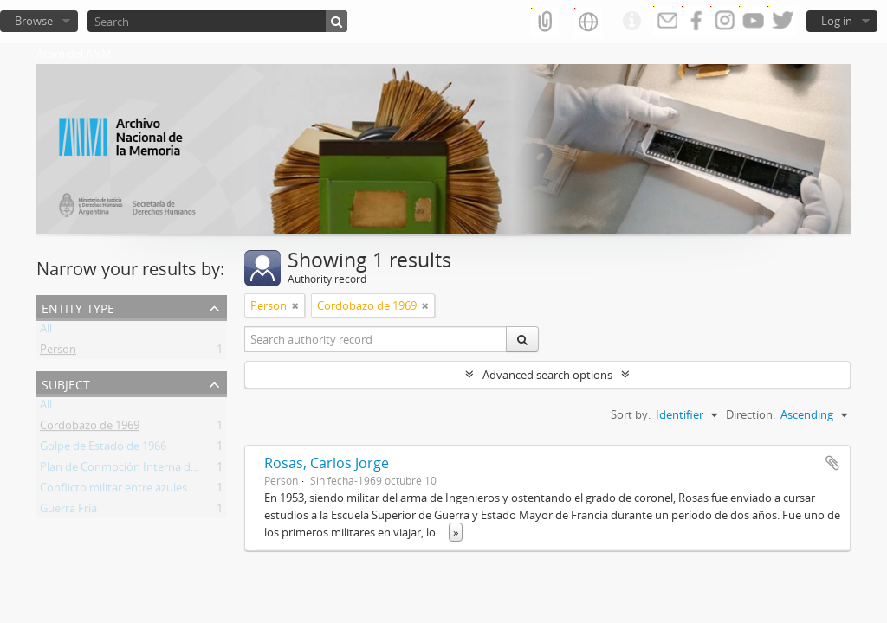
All (46, 331)
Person (58, 352)
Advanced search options (547, 374)
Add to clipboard (832, 463)
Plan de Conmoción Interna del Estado (138, 470)
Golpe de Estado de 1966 (103, 449)
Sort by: (631, 414)
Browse (34, 21)
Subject (66, 383)
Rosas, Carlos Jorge (326, 462)
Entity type (78, 306)
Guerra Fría (68, 511)
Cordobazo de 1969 (89, 428)
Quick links (631, 21)
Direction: (750, 414)
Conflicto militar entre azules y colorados (144, 490)
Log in (836, 21)
